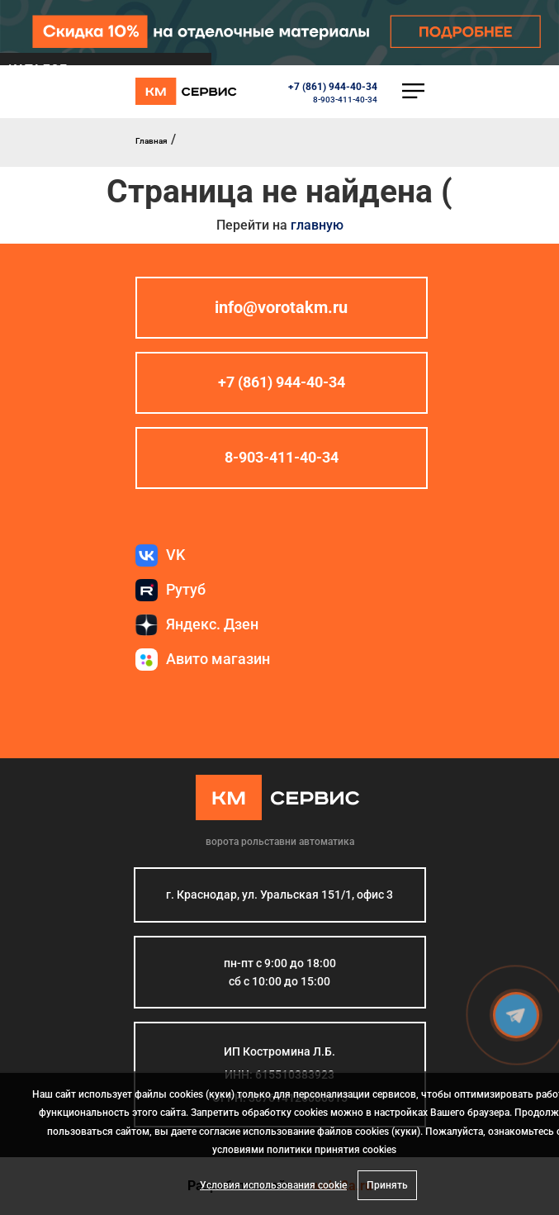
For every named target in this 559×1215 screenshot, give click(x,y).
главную (317, 225)
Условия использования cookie (273, 1185)
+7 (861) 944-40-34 (332, 87)
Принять (387, 1185)
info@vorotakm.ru (281, 307)
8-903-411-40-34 (345, 99)
